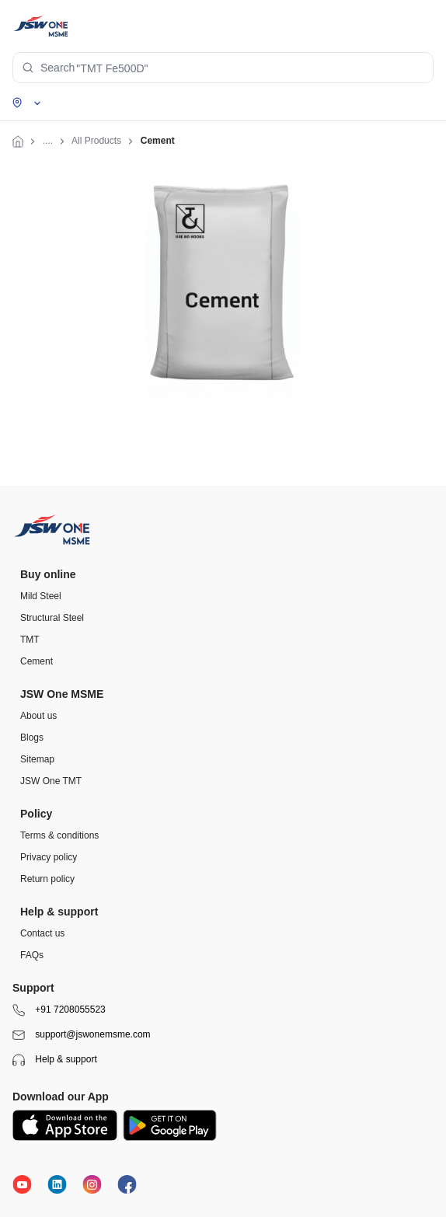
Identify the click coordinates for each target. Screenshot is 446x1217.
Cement (36, 661)
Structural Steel (52, 617)
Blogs (32, 737)
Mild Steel (40, 596)
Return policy (47, 879)
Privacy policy (48, 857)
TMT (30, 639)
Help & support (54, 1060)
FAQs (32, 955)
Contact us (42, 933)
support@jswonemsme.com (81, 1035)
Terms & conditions (59, 835)
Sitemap (37, 759)
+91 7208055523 (59, 1010)
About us (38, 715)
